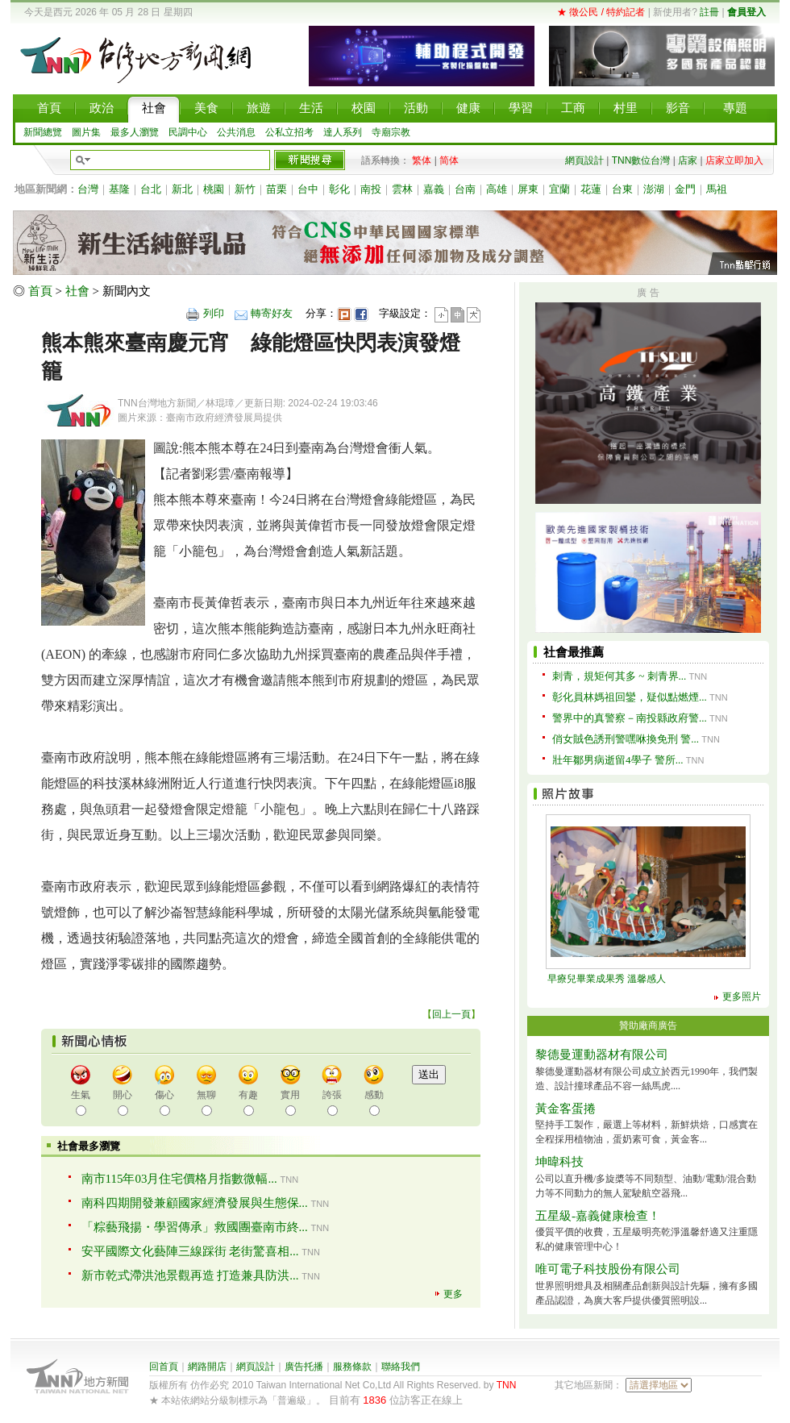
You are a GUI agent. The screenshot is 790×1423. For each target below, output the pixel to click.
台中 (307, 189)
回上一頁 (451, 1014)
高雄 (496, 189)
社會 (77, 291)
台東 (622, 189)
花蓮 (590, 189)
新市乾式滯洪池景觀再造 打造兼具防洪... (190, 1275)
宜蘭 (559, 189)
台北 (150, 189)
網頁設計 (584, 160)
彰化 (339, 189)
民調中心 (187, 132)
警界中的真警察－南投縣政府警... (629, 718)
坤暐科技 (559, 1161)
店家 (687, 160)
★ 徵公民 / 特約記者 (601, 12)
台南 (465, 189)
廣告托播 (304, 1366)
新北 (182, 189)
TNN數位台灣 (641, 160)
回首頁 (163, 1366)
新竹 (245, 189)
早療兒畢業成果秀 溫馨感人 (606, 978)
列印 (213, 313)
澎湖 (653, 189)
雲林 (402, 189)
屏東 (528, 189)
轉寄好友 (272, 313)
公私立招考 (289, 132)
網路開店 (207, 1366)
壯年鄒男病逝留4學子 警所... (618, 760)
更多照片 (741, 996)
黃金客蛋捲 (565, 1108)
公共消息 (236, 132)
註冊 (709, 12)
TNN (507, 1385)
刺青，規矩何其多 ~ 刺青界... (619, 676)
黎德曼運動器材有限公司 (601, 1054)
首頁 (40, 291)
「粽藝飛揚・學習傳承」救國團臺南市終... (194, 1227)
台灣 (87, 189)
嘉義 (433, 189)
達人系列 (342, 132)
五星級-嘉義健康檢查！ (597, 1215)
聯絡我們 (400, 1366)
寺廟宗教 (391, 132)
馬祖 (716, 189)
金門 (685, 189)
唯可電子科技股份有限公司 (607, 1269)
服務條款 (352, 1366)
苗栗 (276, 189)
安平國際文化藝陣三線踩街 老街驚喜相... (190, 1251)
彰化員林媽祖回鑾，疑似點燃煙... (629, 697)
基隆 (119, 189)
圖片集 (86, 132)
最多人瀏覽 (134, 132)
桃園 (213, 189)
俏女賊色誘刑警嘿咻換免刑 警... (625, 739)
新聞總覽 (42, 132)
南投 (370, 189)
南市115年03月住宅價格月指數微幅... (179, 1178)
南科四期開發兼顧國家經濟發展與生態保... (194, 1202)
